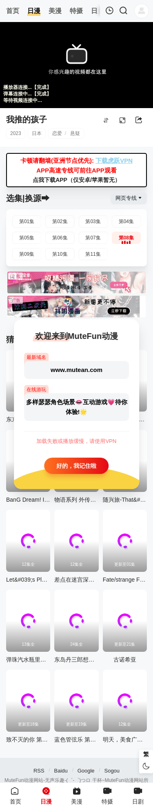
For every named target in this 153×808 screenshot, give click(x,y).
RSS (38, 771)
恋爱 (57, 133)
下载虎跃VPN (114, 160)
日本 (37, 133)
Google (86, 771)
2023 (15, 133)
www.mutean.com (76, 369)
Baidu (61, 771)
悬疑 (75, 133)
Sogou (112, 771)
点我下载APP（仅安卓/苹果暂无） (76, 180)
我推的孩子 (26, 119)
